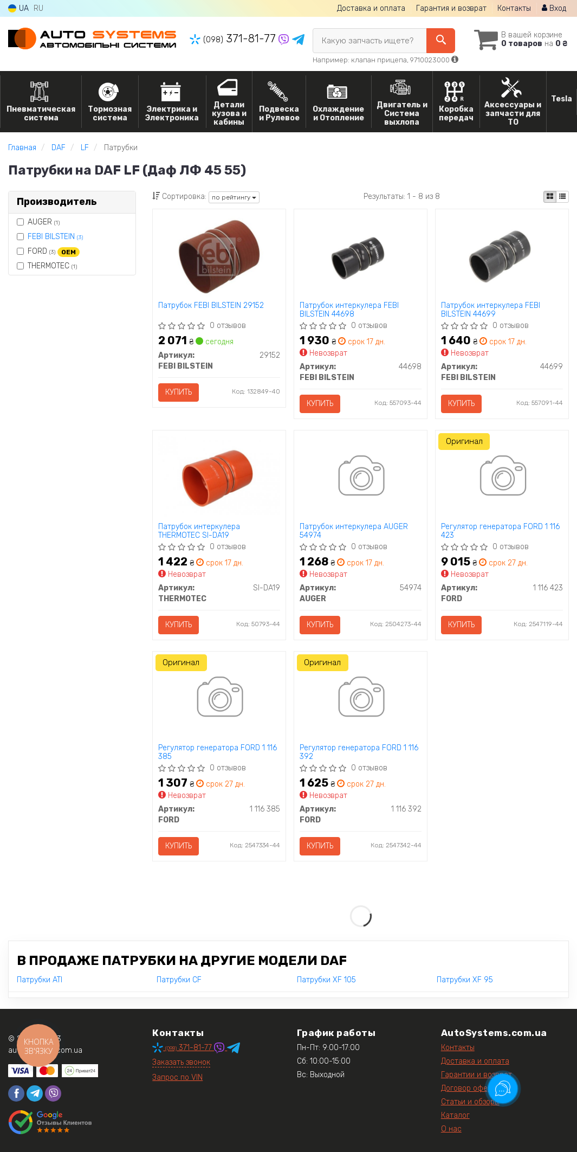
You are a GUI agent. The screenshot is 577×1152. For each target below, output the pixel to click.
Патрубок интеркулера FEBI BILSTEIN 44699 (490, 309)
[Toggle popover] (502, 1088)
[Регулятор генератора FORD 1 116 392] (360, 698)
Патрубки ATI (39, 979)
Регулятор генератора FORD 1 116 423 (500, 531)
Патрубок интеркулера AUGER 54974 (354, 531)
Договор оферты (471, 1088)
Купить (178, 392)
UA (18, 8)
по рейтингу (234, 197)
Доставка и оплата (371, 8)
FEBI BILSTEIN (55, 236)
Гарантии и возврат (476, 1074)
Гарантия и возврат (451, 8)
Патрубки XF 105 (326, 979)
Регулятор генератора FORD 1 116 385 (217, 752)
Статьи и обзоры (470, 1101)
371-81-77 (234, 38)
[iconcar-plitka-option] (549, 197)
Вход (554, 8)
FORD (48, 251)
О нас (451, 1129)
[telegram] (35, 1093)
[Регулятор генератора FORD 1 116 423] (502, 477)
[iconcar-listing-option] (562, 197)
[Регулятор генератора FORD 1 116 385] (219, 698)
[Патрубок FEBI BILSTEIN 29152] (219, 256)
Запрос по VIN (177, 1077)
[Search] (440, 40)
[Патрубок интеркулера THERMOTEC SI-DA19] (219, 475)
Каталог (455, 1115)
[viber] (53, 1093)
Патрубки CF (179, 979)
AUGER (38, 222)
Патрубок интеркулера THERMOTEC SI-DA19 (199, 531)
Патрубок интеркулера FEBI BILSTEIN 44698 (349, 309)
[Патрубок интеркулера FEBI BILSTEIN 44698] (361, 254)
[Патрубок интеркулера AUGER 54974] (360, 477)
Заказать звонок (181, 1062)
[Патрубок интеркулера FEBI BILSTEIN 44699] (502, 254)
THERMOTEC (47, 266)
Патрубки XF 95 (465, 979)
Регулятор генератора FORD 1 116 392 (359, 752)
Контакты (514, 8)
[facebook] (16, 1093)
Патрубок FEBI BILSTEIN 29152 (211, 305)
